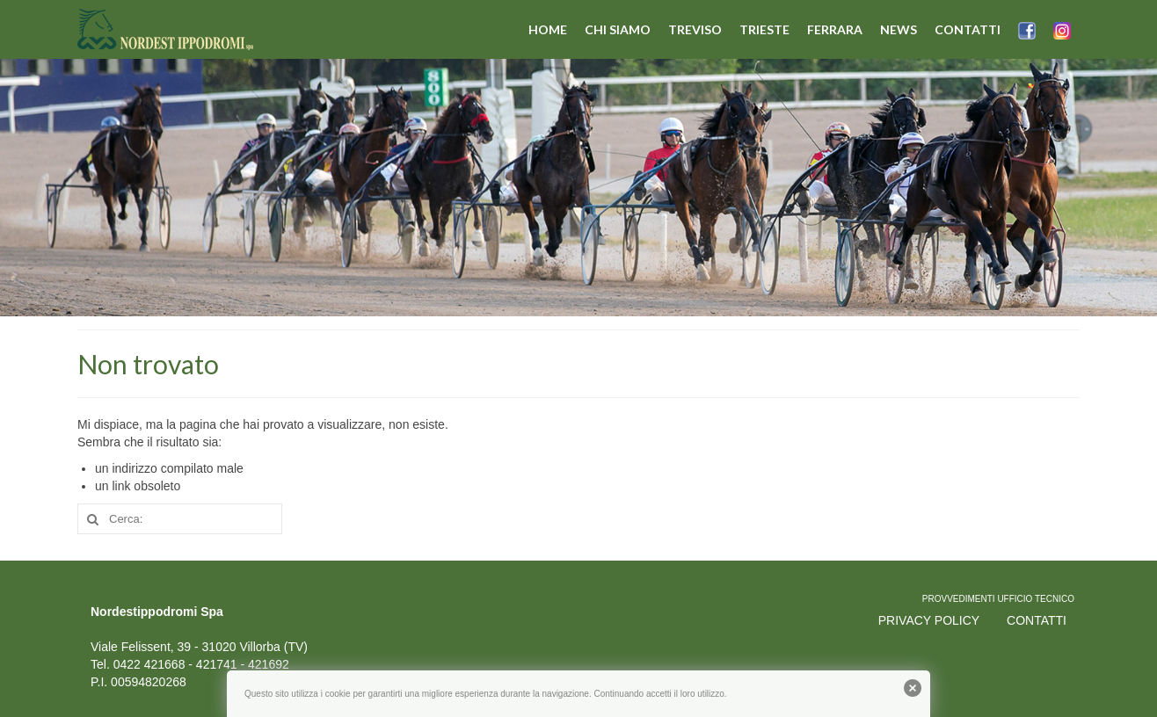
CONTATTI (968, 29)
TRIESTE (764, 29)
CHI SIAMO (618, 29)
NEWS (898, 29)
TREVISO (695, 29)
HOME (547, 29)
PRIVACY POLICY (928, 620)
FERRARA (834, 29)
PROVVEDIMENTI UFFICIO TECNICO (998, 599)
